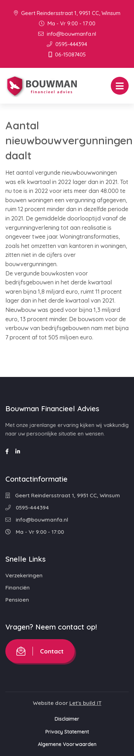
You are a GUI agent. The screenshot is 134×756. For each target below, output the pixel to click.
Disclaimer (67, 719)
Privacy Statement (67, 731)
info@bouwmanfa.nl (67, 33)
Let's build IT (85, 703)
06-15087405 (67, 54)
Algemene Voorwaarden (67, 744)
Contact (40, 651)
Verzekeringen (24, 575)
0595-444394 (67, 44)
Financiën (17, 587)
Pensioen (17, 599)
